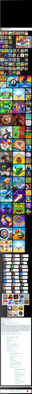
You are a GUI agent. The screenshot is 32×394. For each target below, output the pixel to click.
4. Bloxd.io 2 (8, 342)
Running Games (8, 333)
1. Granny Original (9, 338)
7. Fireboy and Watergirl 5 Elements (16, 363)
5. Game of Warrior (18, 376)
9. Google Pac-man (9, 349)
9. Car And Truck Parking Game (20, 382)
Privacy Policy (13, 391)
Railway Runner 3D (8, 319)
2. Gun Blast (17, 372)
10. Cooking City (17, 383)
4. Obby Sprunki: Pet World (19, 375)
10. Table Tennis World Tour (11, 351)
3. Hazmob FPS (8, 341)
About (10, 391)
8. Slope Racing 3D (9, 348)
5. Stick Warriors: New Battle (11, 344)
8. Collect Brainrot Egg (18, 380)
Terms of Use (18, 391)
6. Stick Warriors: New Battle (14, 361)
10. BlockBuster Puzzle (13, 367)
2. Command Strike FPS (14, 356)
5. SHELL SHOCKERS (13, 360)
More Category (19, 333)
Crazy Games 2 (3, 319)
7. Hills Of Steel (17, 379)
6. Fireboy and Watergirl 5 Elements (12, 345)
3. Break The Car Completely (19, 373)
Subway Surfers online (14, 333)
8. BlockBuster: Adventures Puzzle (15, 364)
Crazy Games (27, 329)
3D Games (4, 333)
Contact (22, 391)
